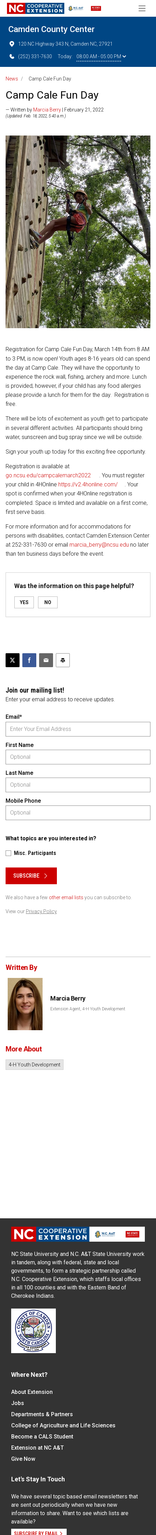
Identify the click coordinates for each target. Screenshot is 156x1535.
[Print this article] (63, 660)
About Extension (32, 1392)
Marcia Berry (47, 110)
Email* (14, 716)
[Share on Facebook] (29, 660)
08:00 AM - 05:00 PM (101, 56)
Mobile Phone (23, 800)
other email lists (66, 897)
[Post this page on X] (13, 660)
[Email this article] (46, 660)
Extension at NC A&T (37, 1447)
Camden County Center (51, 29)
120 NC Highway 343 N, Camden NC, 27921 (60, 43)
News (12, 79)
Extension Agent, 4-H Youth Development (87, 1008)
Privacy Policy (41, 911)
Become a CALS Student (42, 1436)
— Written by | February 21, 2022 (55, 110)
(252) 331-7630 (30, 56)
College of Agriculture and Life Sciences (63, 1425)
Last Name (19, 773)
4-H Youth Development (34, 1064)
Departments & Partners (42, 1414)
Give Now (23, 1459)
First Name (20, 745)
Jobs (17, 1403)
